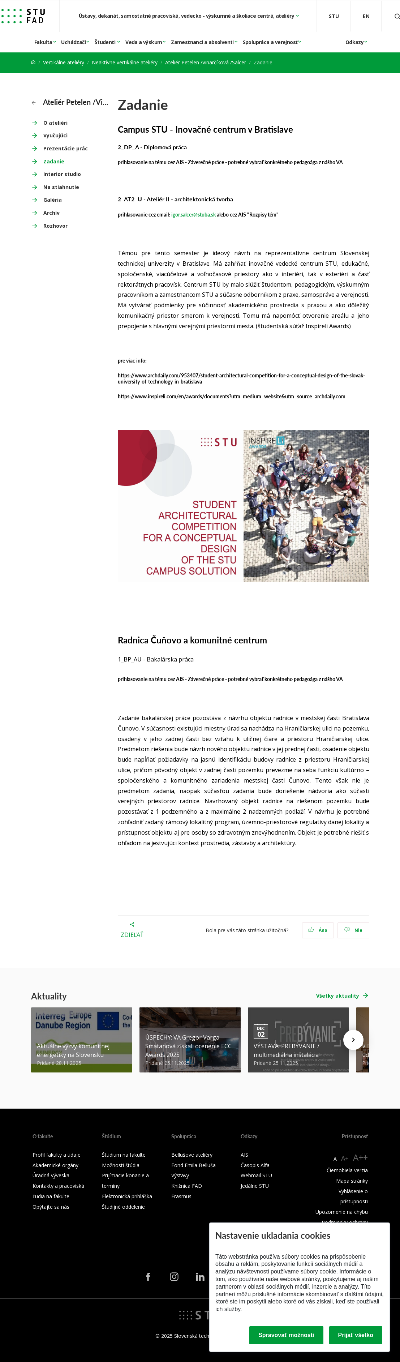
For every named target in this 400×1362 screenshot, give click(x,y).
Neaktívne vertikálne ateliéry (125, 62)
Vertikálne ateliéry (63, 62)
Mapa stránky (352, 1180)
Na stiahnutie (61, 187)
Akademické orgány (55, 1165)
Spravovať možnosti (286, 1335)
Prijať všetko (356, 1335)
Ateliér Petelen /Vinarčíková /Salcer (205, 62)
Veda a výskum (143, 42)
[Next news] (353, 1040)
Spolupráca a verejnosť (270, 42)
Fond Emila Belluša (193, 1165)
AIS (244, 1154)
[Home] (33, 62)
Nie (353, 930)
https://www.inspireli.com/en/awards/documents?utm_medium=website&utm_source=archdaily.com (232, 396)
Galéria (52, 199)
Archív (51, 212)
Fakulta (43, 42)
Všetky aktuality (337, 995)
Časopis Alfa (255, 1165)
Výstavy (180, 1175)
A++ (360, 1157)
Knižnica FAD (186, 1185)
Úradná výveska (51, 1175)
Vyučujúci (55, 135)
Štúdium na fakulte (124, 1154)
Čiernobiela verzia (347, 1170)
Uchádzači (73, 42)
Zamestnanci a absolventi (202, 42)
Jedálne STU (255, 1185)
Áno (317, 930)
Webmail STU (256, 1175)
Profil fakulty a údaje (57, 1154)
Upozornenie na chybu (341, 1211)
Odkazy (354, 42)
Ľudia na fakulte (51, 1196)
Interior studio (62, 174)
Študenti (106, 42)
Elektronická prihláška (127, 1196)
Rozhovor (55, 225)
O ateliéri (55, 122)
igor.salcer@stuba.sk (193, 214)
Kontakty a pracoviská (58, 1185)
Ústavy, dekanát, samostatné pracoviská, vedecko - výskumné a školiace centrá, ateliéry (187, 15)
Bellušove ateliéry (191, 1154)
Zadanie (53, 161)
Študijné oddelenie (123, 1206)
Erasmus (181, 1196)
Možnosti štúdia (120, 1165)
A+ (345, 1158)
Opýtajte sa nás (51, 1206)
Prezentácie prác (65, 148)
